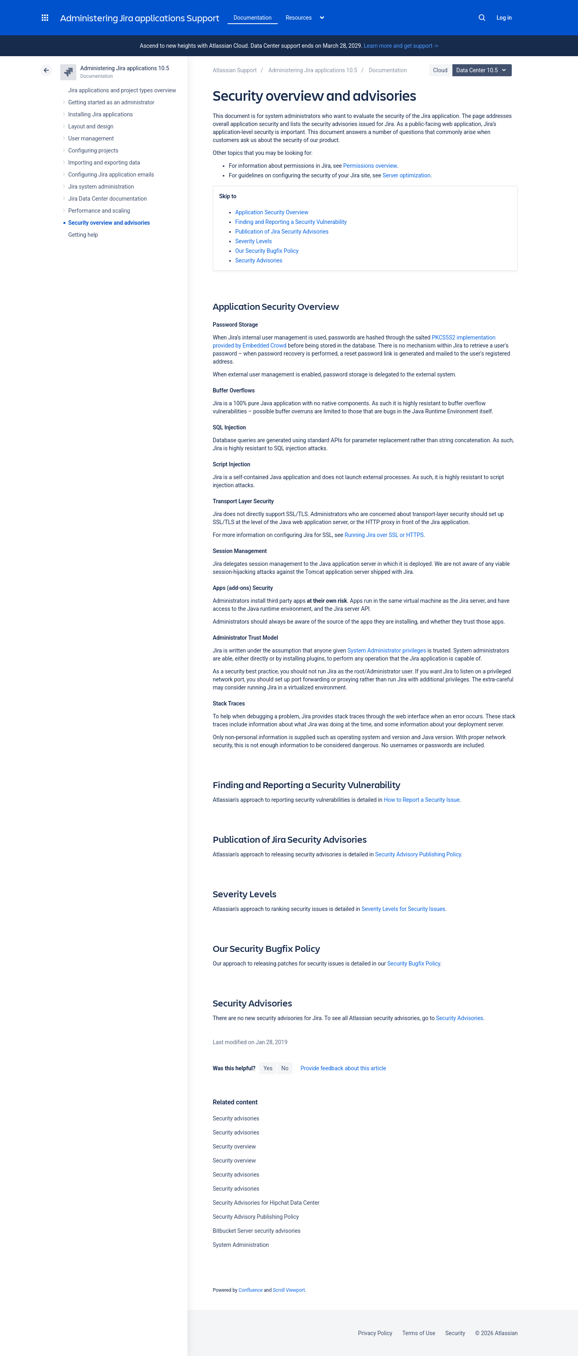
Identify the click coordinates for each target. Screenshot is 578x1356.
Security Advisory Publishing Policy (418, 854)
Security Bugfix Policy (413, 963)
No (285, 1068)
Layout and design (90, 126)
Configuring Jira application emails (111, 174)
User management (91, 138)
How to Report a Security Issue (421, 800)
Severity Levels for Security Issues (404, 909)
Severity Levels (253, 241)
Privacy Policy (375, 1333)
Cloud (440, 70)
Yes (267, 1068)
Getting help (83, 235)
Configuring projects (93, 150)
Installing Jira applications (100, 114)
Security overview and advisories (109, 223)
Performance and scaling (99, 210)
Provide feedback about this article (343, 1068)
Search (482, 17)
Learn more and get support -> (401, 46)
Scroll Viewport (289, 1290)
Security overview (234, 1146)
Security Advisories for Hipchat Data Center (266, 1202)
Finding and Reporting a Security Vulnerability (291, 222)
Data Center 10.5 (483, 70)
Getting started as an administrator (111, 102)
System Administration (241, 1245)
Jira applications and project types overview (122, 90)
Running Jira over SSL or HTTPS (384, 535)
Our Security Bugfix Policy (267, 251)
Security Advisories (259, 260)
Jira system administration (101, 186)
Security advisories (236, 1118)
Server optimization (406, 175)
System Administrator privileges (387, 650)
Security (455, 1333)
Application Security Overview (271, 212)
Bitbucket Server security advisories (257, 1231)
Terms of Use (418, 1333)
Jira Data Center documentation (107, 198)
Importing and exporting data (104, 162)
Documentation (253, 17)
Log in (504, 17)
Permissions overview (370, 166)
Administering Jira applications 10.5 (124, 68)
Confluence (250, 1290)
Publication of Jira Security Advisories (281, 231)
